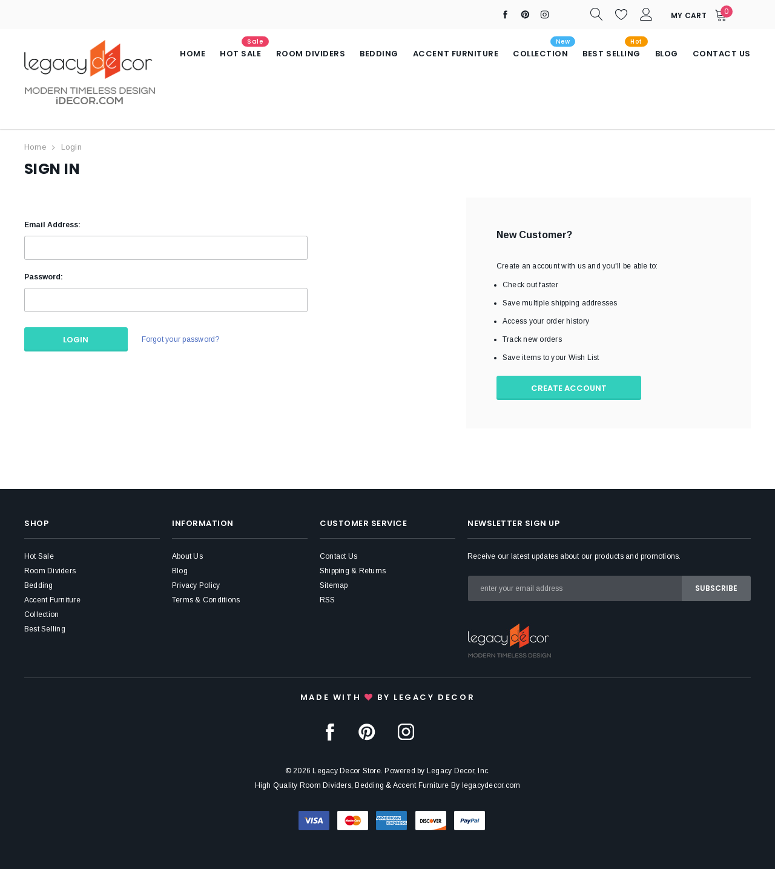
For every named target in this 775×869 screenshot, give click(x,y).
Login (71, 146)
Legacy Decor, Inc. (458, 770)
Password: (43, 276)
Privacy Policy (196, 585)
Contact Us (338, 555)
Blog (180, 570)
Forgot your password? (180, 339)
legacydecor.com (491, 785)
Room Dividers (50, 570)
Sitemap (334, 585)
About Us (187, 555)
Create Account (569, 387)
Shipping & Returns (353, 570)
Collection (41, 614)
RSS (327, 599)
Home (35, 146)
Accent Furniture (52, 599)
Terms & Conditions (206, 599)
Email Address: (52, 224)
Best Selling (44, 628)
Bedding (38, 585)
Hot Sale (39, 555)
